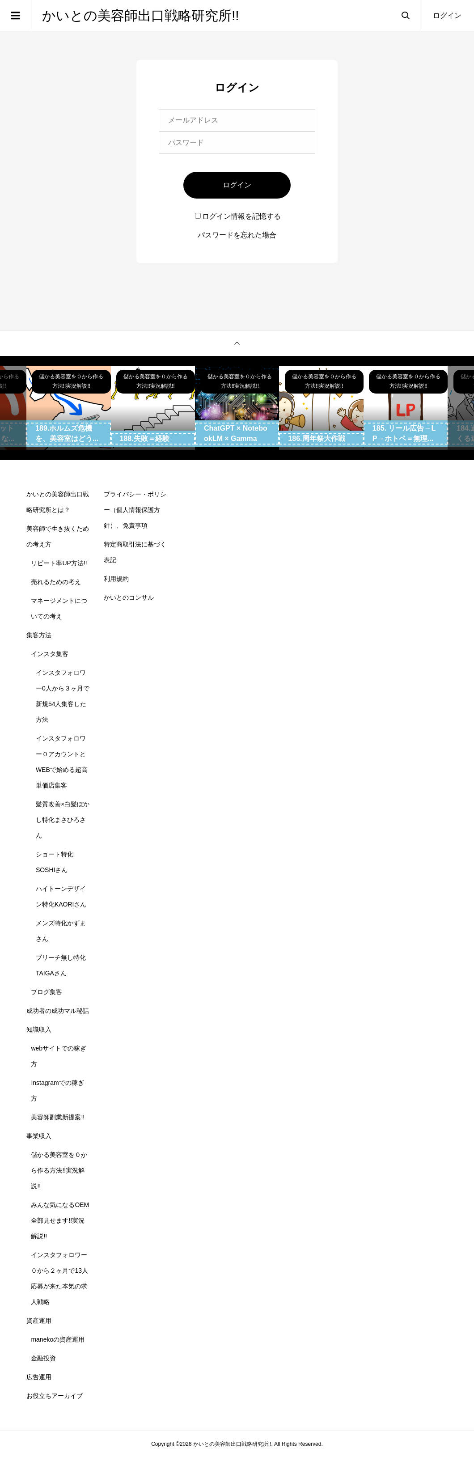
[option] (68, 408)
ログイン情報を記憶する (238, 216)
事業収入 (38, 1135)
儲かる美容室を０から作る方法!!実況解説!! (59, 1170)
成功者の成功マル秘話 (57, 1010)
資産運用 (38, 1320)
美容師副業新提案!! (58, 1117)
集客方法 (38, 635)
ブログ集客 (46, 991)
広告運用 (38, 1377)
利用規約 (116, 578)
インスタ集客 (49, 653)
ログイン (447, 15)
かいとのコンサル (129, 597)
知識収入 (38, 1029)
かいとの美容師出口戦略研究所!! (140, 15)
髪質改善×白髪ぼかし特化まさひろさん (62, 820)
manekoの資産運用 (58, 1339)
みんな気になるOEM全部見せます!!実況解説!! (60, 1220)
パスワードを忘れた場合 (237, 235)
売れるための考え (56, 581)
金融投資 (43, 1358)
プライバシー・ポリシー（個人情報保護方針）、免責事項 (135, 510)
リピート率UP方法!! (59, 563)
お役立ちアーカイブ (54, 1395)
